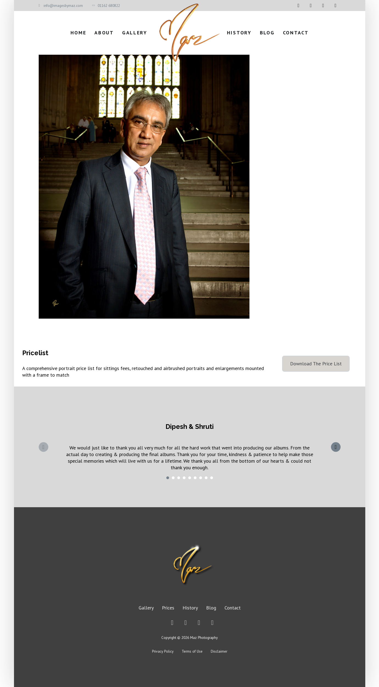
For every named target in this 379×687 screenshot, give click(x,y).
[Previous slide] (43, 447)
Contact (296, 32)
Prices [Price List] (168, 608)
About (104, 32)
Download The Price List (316, 363)
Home (78, 32)
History (239, 32)
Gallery (134, 32)
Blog (267, 32)
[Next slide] (336, 447)
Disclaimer (219, 651)
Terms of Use (192, 651)
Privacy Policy (162, 651)
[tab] (167, 477)
